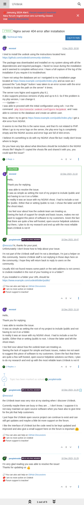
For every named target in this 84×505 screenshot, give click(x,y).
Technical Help (14, 28)
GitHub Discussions (37, 278)
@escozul (7, 237)
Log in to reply (73, 29)
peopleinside (15, 231)
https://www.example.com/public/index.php (35, 72)
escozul (12, 40)
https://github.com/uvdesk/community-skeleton (26, 49)
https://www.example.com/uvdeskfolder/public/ (26, 272)
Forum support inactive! (42, 12)
